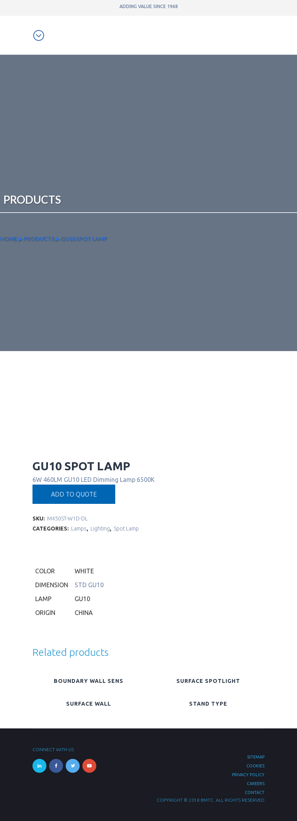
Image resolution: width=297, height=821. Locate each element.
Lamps (79, 528)
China (84, 612)
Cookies (255, 766)
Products (39, 238)
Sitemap (256, 757)
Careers (256, 783)
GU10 (82, 598)
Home (8, 238)
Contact (255, 792)
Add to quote (74, 494)
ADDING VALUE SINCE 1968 (148, 6)
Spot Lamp (126, 528)
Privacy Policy (248, 774)
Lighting (100, 528)
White (84, 571)
